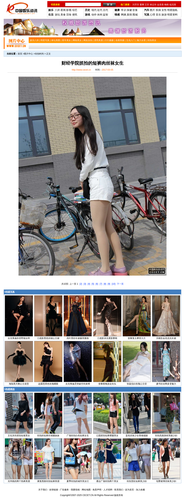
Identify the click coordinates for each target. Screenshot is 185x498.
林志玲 (153, 4)
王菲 (147, 4)
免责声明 (96, 489)
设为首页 (129, 489)
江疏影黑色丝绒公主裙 (48, 338)
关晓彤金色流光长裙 (166, 338)
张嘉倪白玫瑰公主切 (137, 384)
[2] (81, 284)
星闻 (63, 9)
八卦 (57, 9)
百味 (68, 14)
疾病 (158, 9)
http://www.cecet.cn (81, 70)
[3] (85, 284)
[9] (109, 284)
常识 (123, 9)
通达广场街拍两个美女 (107, 481)
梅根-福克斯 (170, 4)
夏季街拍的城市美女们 (78, 481)
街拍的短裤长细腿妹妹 (48, 435)
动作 (94, 14)
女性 (164, 9)
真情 (129, 14)
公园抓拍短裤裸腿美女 (107, 435)
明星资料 (172, 14)
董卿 (142, 4)
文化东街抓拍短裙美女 (19, 435)
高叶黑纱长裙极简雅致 (78, 338)
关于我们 (42, 489)
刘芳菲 (135, 4)
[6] (97, 284)
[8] (105, 284)
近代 (99, 9)
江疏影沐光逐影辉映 (107, 338)
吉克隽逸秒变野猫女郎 (19, 338)
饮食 (135, 9)
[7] (101, 284)
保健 (129, 9)
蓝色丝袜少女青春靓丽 (137, 435)
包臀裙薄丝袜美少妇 (166, 481)
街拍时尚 (39, 53)
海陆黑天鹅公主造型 (19, 384)
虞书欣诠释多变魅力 (166, 384)
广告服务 (64, 489)
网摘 (123, 14)
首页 (20, 53)
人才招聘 (107, 489)
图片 (152, 9)
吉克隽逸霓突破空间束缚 (77, 384)
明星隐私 (172, 9)
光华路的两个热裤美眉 (19, 481)
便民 (74, 14)
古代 (105, 9)
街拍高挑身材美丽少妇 (166, 435)
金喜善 (160, 4)
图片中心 (28, 53)
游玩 (57, 14)
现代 (94, 9)
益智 (105, 14)
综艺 (74, 9)
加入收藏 (140, 489)
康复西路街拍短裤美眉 (48, 481)
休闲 (99, 14)
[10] (113, 284)
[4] (89, 284)
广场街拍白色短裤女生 (78, 435)
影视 (68, 9)
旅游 (164, 14)
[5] (93, 284)
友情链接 (53, 489)
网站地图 (86, 489)
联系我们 (118, 489)
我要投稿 (75, 489)
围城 (135, 14)
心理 (152, 14)
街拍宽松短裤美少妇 (137, 481)
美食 (63, 14)
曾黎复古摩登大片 (137, 338)
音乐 (158, 14)
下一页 (120, 284)
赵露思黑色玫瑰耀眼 (48, 384)
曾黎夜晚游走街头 (107, 384)
